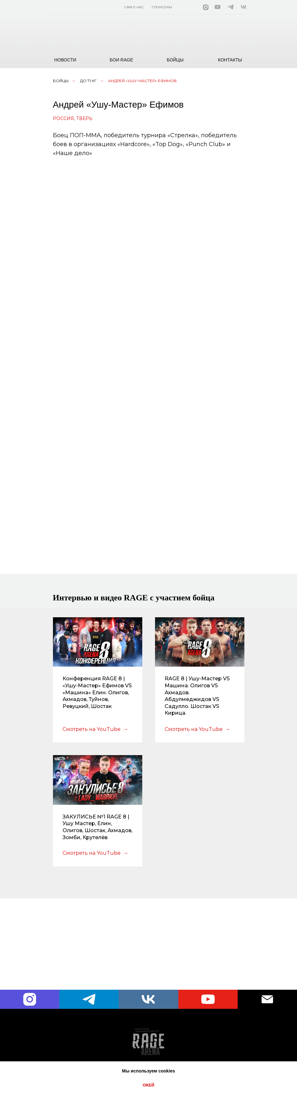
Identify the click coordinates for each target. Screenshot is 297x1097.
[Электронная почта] (267, 999)
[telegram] (89, 999)
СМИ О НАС (134, 7)
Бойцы (61, 80)
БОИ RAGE (121, 59)
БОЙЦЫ (175, 59)
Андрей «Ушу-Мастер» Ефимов (142, 80)
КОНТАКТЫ (230, 59)
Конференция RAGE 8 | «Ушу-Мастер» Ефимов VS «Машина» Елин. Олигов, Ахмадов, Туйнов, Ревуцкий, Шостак (97, 692)
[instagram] (29, 999)
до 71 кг (88, 80)
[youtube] (208, 999)
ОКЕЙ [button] (148, 1085)
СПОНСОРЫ (162, 7)
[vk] (148, 999)
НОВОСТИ (65, 59)
